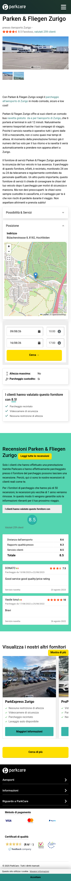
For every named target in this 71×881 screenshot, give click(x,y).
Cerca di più (35, 752)
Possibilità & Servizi (19, 212)
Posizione (12, 225)
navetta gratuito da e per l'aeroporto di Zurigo (34, 118)
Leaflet (44, 314)
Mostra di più (58, 652)
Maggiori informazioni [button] (39, 871)
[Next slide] (65, 50)
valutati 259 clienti (45, 31)
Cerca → (34, 354)
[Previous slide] (6, 50)
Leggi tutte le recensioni (34, 456)
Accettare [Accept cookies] (35, 877)
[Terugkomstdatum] (25, 331)
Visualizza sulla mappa (24, 253)
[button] (36, 275)
